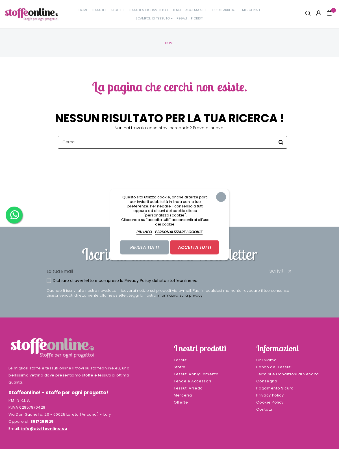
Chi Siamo (266, 360)
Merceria (183, 395)
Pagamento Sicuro (275, 388)
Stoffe (180, 367)
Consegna (266, 381)
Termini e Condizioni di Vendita (287, 374)
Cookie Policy (269, 402)
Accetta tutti (194, 247)
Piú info (144, 231)
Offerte (181, 402)
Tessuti (181, 360)
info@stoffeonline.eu (44, 428)
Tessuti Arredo (188, 388)
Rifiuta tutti (144, 247)
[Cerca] (172, 142)
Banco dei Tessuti (274, 367)
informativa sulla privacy (180, 295)
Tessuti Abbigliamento (196, 374)
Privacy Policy (138, 280)
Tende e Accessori (192, 381)
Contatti (264, 409)
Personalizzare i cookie (179, 231)
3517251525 (42, 421)
